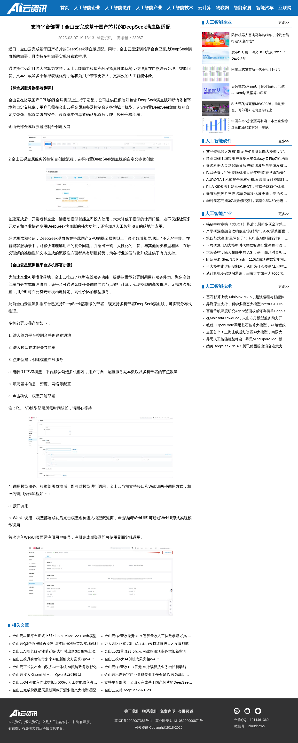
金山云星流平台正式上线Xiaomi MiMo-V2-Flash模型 (54, 636)
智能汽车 (265, 7)
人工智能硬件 (118, 7)
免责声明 (167, 711)
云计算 (204, 7)
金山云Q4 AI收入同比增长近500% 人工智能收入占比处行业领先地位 (67, 682)
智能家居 (242, 7)
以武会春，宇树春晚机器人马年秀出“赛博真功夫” (245, 172)
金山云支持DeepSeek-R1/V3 (127, 690)
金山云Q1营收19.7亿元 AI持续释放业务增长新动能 (145, 667)
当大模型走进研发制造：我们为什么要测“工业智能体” (249, 266)
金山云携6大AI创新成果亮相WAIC (131, 659)
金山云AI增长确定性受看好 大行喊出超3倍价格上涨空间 (57, 651)
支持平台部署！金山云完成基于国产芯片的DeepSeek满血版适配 (156, 682)
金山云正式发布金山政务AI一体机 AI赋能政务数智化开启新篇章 (63, 667)
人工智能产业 (149, 7)
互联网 (284, 7)
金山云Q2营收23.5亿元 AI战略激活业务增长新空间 (145, 651)
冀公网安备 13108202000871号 (179, 721)
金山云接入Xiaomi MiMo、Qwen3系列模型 (46, 674)
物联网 (222, 7)
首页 (64, 7)
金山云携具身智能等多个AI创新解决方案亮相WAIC (53, 659)
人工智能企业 (87, 7)
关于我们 (132, 711)
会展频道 (185, 711)
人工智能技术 (180, 7)
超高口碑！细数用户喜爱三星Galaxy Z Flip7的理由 (247, 158)
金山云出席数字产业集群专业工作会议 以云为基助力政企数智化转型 (159, 674)
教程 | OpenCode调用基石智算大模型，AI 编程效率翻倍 (251, 325)
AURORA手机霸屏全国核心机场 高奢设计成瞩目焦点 (249, 179)
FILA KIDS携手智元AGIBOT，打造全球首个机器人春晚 (250, 186)
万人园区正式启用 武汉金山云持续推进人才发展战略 (146, 643)
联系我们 (149, 711)
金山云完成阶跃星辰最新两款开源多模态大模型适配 (54, 690)
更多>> (283, 22)
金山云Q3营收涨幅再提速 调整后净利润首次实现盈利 (55, 643)
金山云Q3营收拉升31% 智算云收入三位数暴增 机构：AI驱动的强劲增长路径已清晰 (171, 636)
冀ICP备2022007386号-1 (133, 721)
